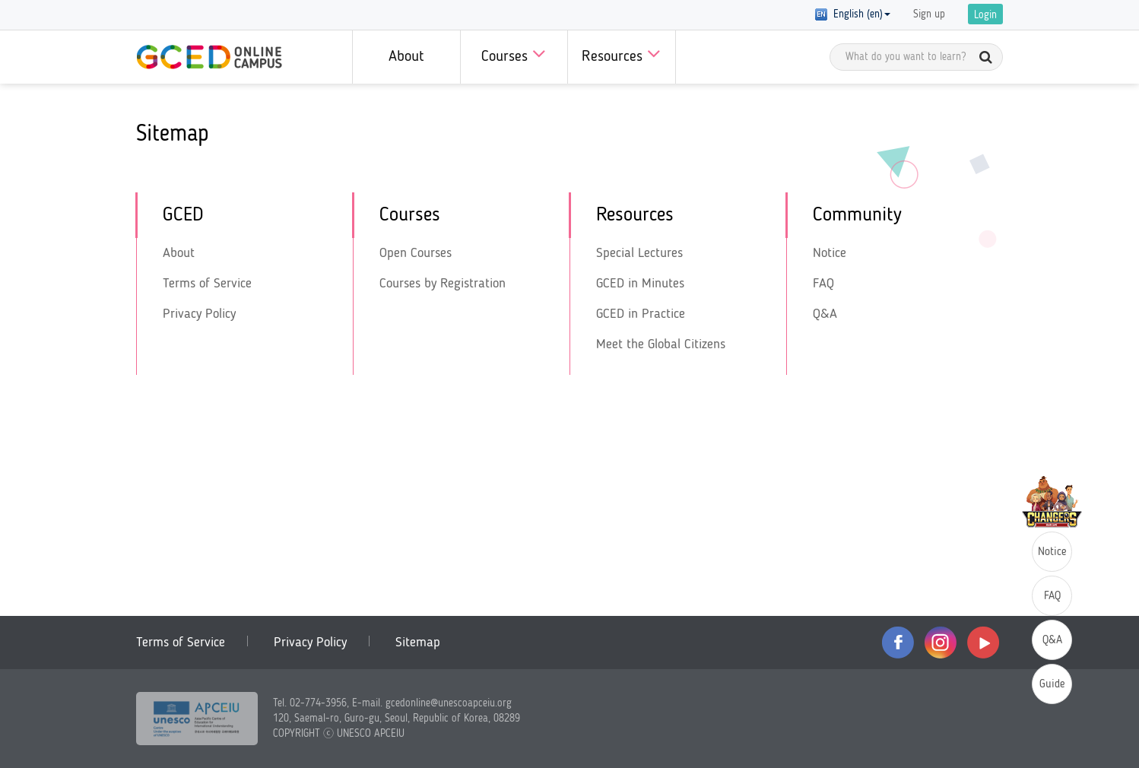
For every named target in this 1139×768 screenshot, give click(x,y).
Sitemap (417, 642)
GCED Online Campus (209, 57)
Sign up (929, 14)
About (406, 57)
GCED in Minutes (640, 283)
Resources (621, 54)
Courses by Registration (442, 283)
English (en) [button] (852, 14)
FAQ (823, 283)
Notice (829, 253)
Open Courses (415, 253)
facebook (898, 642)
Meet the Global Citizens (660, 344)
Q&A (825, 314)
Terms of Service (207, 283)
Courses (513, 54)
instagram (940, 642)
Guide (1052, 684)
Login (985, 15)
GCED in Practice (640, 314)
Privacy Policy (199, 314)
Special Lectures (639, 253)
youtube (983, 642)
